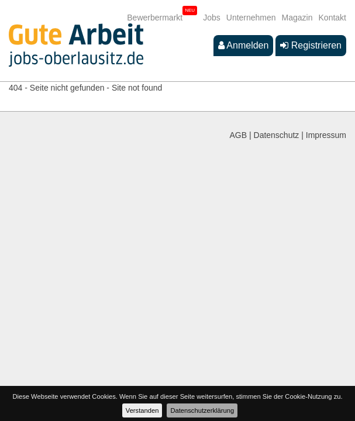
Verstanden (142, 410)
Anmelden (243, 45)
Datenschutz (276, 135)
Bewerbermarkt (154, 17)
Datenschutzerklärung (202, 410)
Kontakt (332, 17)
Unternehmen (251, 17)
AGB (238, 135)
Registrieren (311, 45)
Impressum (326, 135)
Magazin (297, 17)
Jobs (211, 17)
